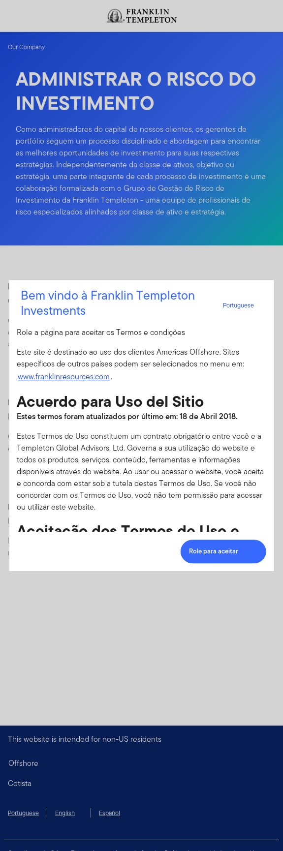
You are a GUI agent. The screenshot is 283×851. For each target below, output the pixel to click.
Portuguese (244, 305)
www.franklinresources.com (64, 376)
